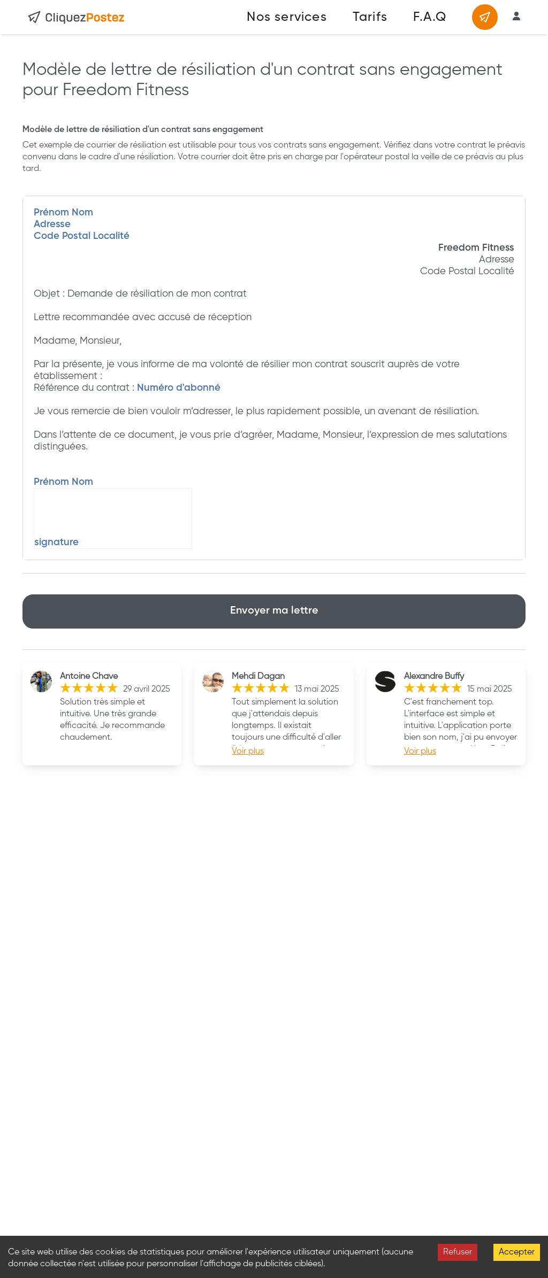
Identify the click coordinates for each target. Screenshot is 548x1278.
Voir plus (248, 751)
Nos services (286, 17)
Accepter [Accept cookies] (517, 1252)
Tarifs (370, 17)
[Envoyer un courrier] (485, 17)
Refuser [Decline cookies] (457, 1252)
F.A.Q (429, 17)
